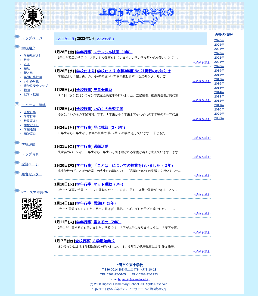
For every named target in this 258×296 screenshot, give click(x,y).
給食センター (32, 174)
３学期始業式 (103, 241)
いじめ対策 (31, 81)
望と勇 (28, 73)
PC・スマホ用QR (35, 192)
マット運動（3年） (109, 184)
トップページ (32, 38)
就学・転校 (31, 94)
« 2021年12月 (65, 39)
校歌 (27, 68)
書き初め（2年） (107, 222)
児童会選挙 (102, 90)
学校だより (31, 125)
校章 (27, 60)
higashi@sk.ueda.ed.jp (133, 279)
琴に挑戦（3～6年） (110, 127)
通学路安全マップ (36, 86)
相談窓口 (30, 133)
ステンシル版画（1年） (113, 52)
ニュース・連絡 (34, 105)
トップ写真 (30, 154)
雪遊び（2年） (105, 203)
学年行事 (30, 116)
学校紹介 (28, 48)
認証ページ (30, 164)
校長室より (31, 121)
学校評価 (28, 144)
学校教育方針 (33, 55)
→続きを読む (202, 62)
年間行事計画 (33, 77)
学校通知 (30, 129)
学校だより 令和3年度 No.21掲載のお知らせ (134, 71)
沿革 (27, 64)
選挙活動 (100, 146)
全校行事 (30, 112)
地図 (27, 90)
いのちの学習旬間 (108, 109)
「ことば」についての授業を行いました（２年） (134, 165)
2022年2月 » (105, 39)
